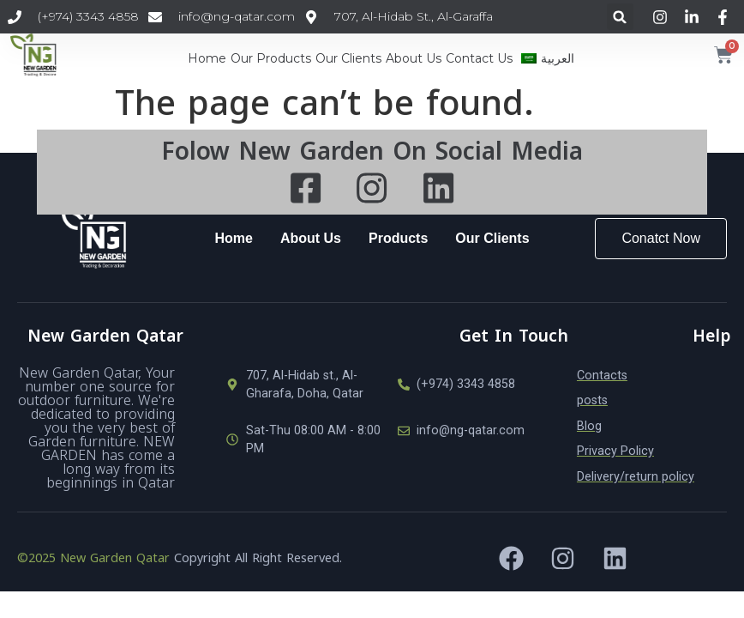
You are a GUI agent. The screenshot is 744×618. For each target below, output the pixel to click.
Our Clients (348, 58)
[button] (620, 16)
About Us (413, 58)
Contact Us (479, 58)
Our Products (271, 58)
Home (207, 58)
